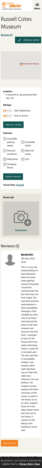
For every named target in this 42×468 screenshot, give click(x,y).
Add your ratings (13, 125)
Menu (37, 8)
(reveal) (20, 185)
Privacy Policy (26, 464)
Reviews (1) (6, 35)
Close (37, 464)
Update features (13, 176)
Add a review (9, 443)
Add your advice (28, 40)
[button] (22, 65)
